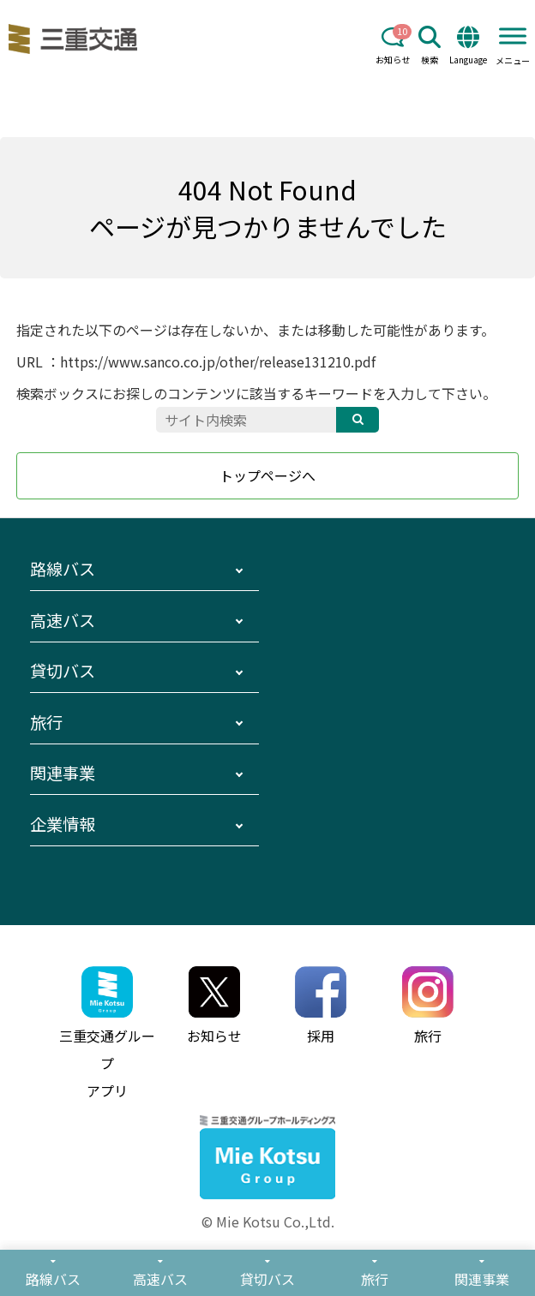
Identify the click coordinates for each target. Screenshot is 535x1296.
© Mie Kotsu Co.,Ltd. (267, 1221)
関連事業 (62, 773)
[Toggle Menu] (512, 35)
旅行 (46, 722)
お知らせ (393, 46)
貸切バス (62, 671)
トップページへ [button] (267, 475)
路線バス (62, 569)
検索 (429, 46)
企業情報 (62, 824)
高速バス (62, 620)
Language (468, 46)
